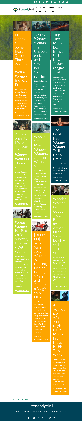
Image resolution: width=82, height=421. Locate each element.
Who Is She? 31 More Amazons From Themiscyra (22, 150)
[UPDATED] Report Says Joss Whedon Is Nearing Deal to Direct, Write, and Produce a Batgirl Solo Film (41, 265)
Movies (42, 8)
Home (47, 11)
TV (36, 8)
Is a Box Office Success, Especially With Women (22, 236)
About (54, 11)
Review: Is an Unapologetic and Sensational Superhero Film (41, 55)
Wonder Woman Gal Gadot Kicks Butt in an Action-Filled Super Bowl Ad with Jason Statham (59, 225)
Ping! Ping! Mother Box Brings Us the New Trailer (59, 53)
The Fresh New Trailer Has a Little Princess (59, 146)
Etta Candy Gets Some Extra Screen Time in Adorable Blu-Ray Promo (21, 59)
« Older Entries (20, 399)
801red (48, 414)
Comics (51, 8)
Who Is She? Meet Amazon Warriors (41, 151)
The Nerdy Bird (43, 411)
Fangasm (39, 11)
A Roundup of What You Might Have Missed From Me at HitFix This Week (59, 330)
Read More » (23, 115)
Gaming (59, 8)
